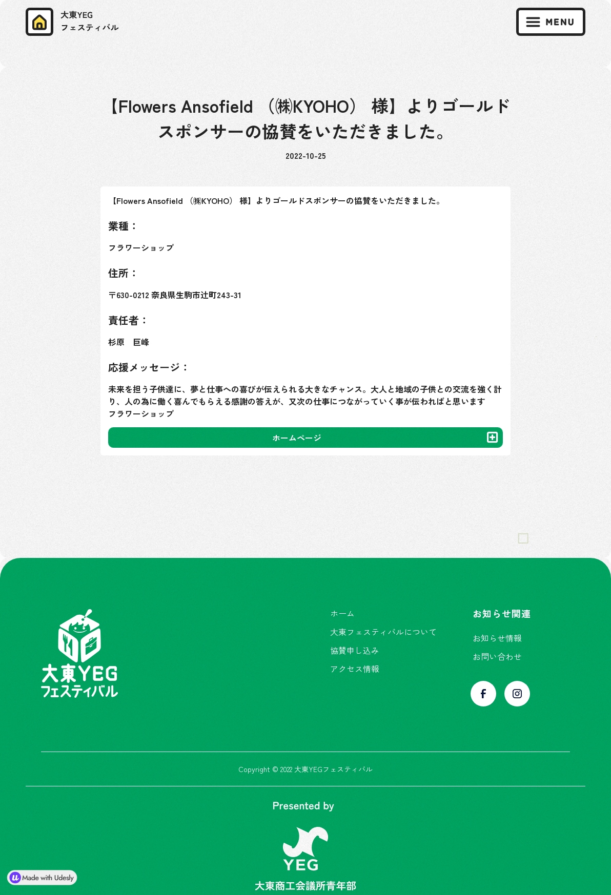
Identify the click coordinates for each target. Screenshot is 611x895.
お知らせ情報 (497, 638)
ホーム (342, 613)
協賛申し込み (354, 650)
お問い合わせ (497, 656)
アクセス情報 (354, 668)
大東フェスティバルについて (383, 632)
